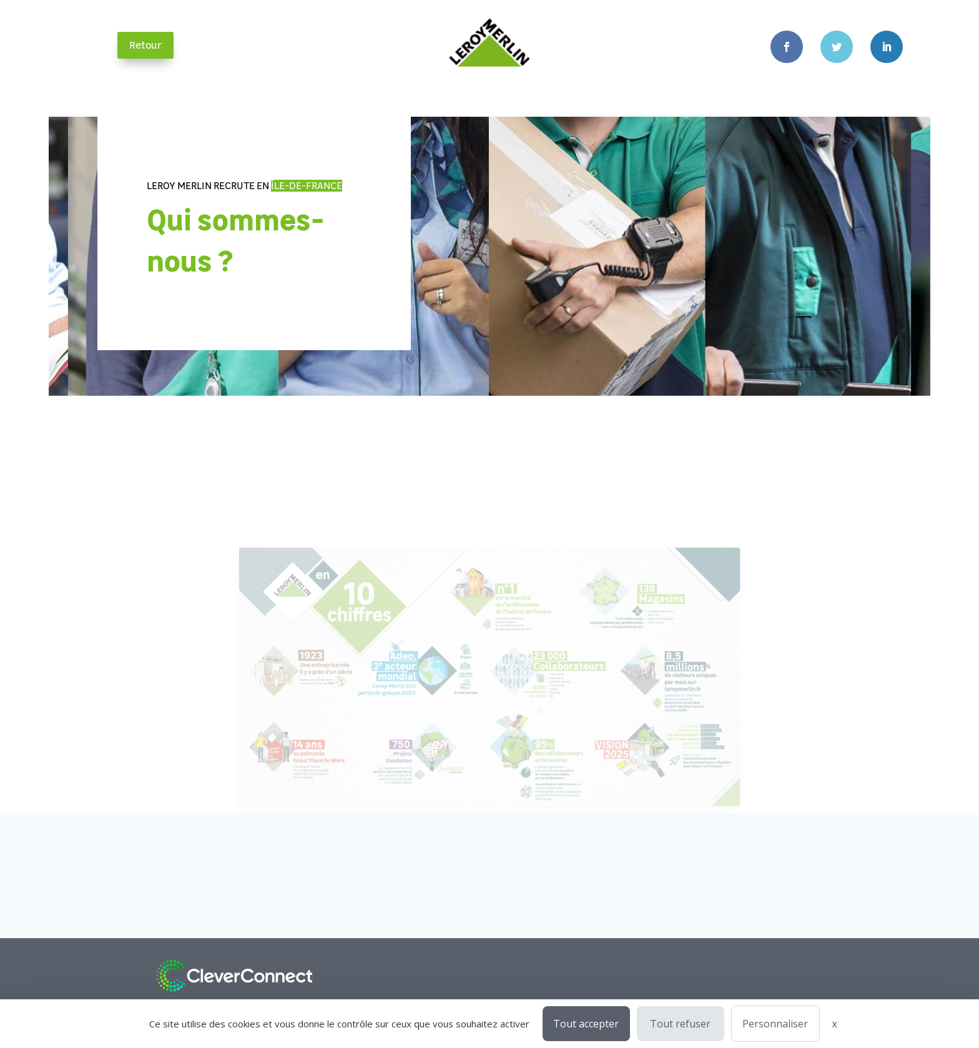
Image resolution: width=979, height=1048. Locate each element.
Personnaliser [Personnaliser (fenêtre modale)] (775, 1024)
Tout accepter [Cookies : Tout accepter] (586, 1024)
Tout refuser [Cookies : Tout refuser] (680, 1024)
